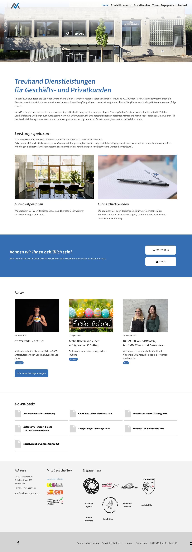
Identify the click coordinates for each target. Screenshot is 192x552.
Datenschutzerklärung (88, 541)
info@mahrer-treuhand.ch (27, 491)
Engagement (168, 5)
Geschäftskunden (121, 5)
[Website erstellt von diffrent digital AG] (191, 541)
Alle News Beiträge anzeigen (31, 371)
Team (155, 5)
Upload (129, 541)
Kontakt (182, 5)
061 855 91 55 (161, 248)
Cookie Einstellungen (112, 541)
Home (105, 5)
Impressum (141, 541)
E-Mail (161, 259)
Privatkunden (142, 5)
